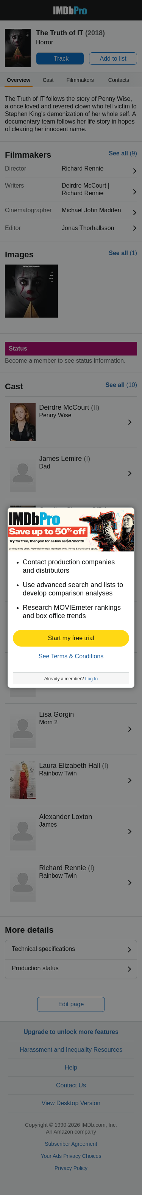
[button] (71, 638)
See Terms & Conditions (71, 656)
